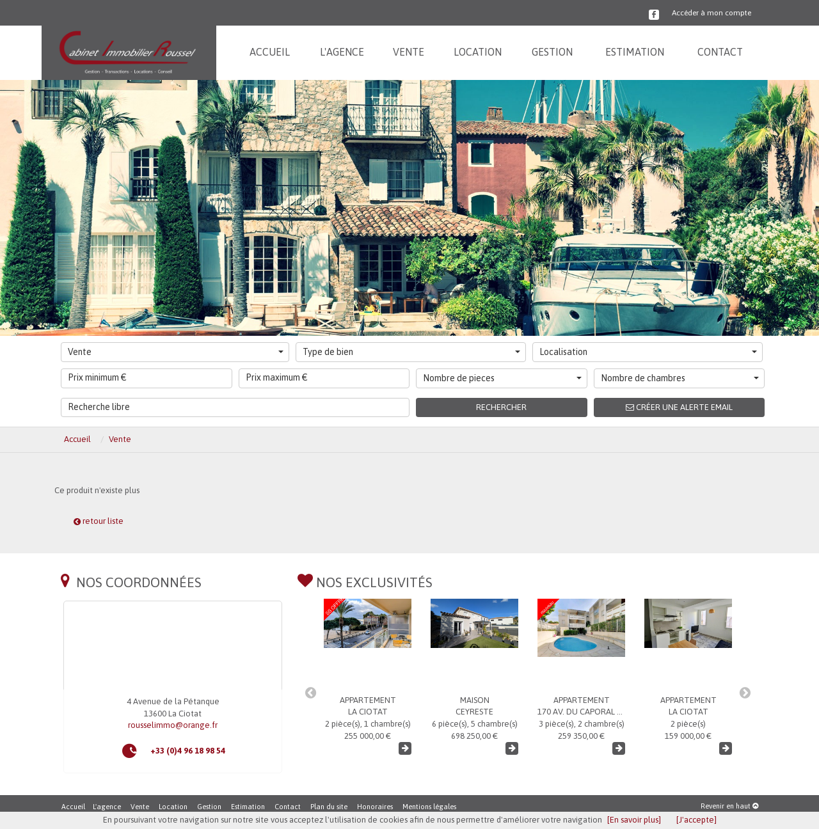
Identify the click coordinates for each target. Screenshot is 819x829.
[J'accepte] (696, 820)
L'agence (107, 806)
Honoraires (375, 806)
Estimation (248, 806)
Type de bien (411, 352)
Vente (175, 352)
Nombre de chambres (680, 378)
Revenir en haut (729, 806)
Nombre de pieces (502, 378)
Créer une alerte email (679, 407)
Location (173, 806)
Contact (287, 806)
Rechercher (501, 407)
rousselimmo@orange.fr (173, 725)
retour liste (98, 521)
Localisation (648, 352)
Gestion (209, 806)
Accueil (73, 806)
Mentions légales (429, 806)
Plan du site (328, 806)
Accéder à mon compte (711, 12)
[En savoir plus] (634, 820)
